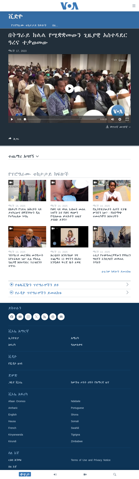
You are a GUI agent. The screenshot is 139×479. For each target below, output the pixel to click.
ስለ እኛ (12, 467)
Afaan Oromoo (16, 401)
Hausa (12, 421)
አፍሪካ (12, 345)
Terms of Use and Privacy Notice (91, 460)
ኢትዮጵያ (13, 338)
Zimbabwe (77, 441)
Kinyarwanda (15, 434)
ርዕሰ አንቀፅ (14, 460)
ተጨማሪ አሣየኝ (23, 156)
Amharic (13, 408)
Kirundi (12, 441)
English (12, 414)
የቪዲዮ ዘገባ (15, 363)
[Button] (14, 139)
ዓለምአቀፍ (77, 345)
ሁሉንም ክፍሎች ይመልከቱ (116, 271)
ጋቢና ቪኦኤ (15, 382)
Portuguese (77, 408)
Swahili (75, 428)
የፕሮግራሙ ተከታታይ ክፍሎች (29, 25)
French (12, 428)
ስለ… (55, 25)
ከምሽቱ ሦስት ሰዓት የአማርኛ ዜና (90, 382)
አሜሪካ (75, 338)
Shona (74, 414)
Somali (75, 421)
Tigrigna (75, 434)
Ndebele (75, 401)
